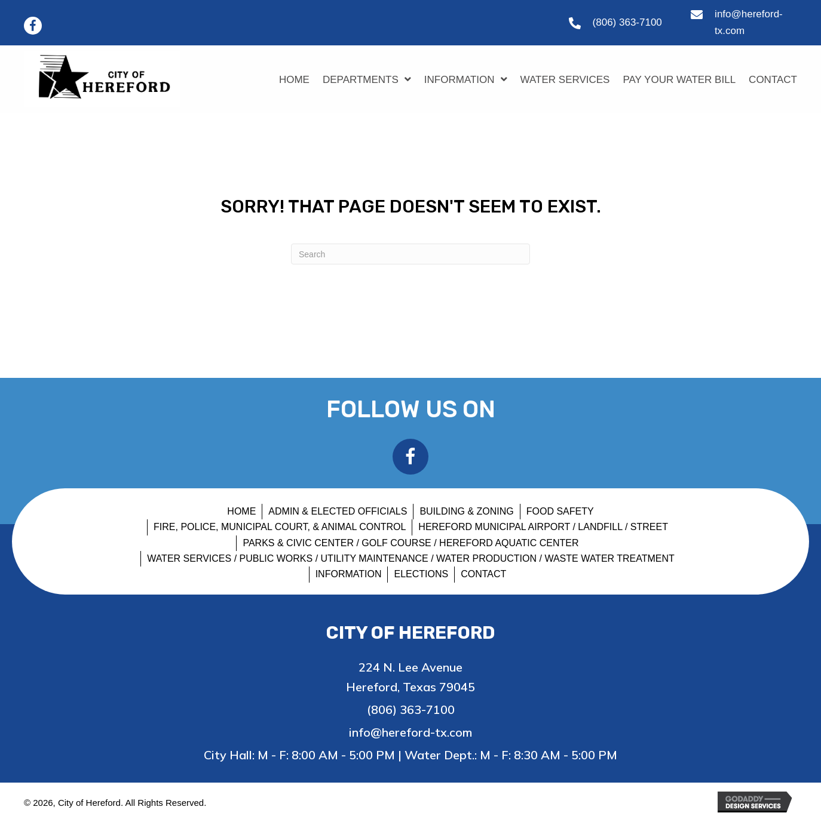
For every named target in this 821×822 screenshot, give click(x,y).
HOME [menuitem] (241, 511)
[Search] (410, 254)
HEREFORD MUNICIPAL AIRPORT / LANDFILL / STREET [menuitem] (543, 527)
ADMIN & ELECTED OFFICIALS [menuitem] (337, 511)
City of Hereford (410, 633)
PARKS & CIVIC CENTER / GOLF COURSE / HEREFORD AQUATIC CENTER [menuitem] (410, 543)
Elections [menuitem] (421, 574)
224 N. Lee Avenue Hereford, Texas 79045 (410, 677)
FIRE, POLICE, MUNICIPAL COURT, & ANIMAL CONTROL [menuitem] (280, 527)
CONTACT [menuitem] (483, 574)
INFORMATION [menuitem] (348, 574)
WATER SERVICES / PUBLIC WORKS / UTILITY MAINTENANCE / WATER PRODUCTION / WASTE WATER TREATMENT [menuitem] (411, 558)
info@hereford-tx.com (410, 732)
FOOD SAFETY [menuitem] (560, 511)
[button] (33, 26)
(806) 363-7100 (627, 22)
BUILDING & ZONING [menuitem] (466, 511)
